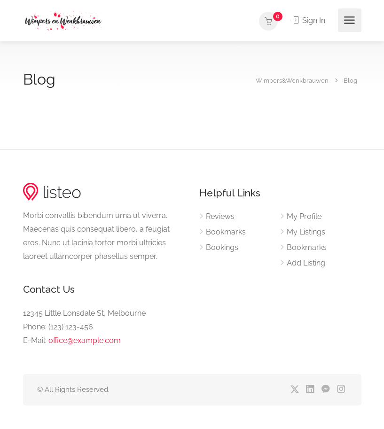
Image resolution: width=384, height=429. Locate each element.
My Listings (306, 231)
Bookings (222, 247)
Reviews (220, 216)
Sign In (308, 20)
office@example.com (84, 340)
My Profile (304, 216)
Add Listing (306, 262)
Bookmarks (226, 231)
